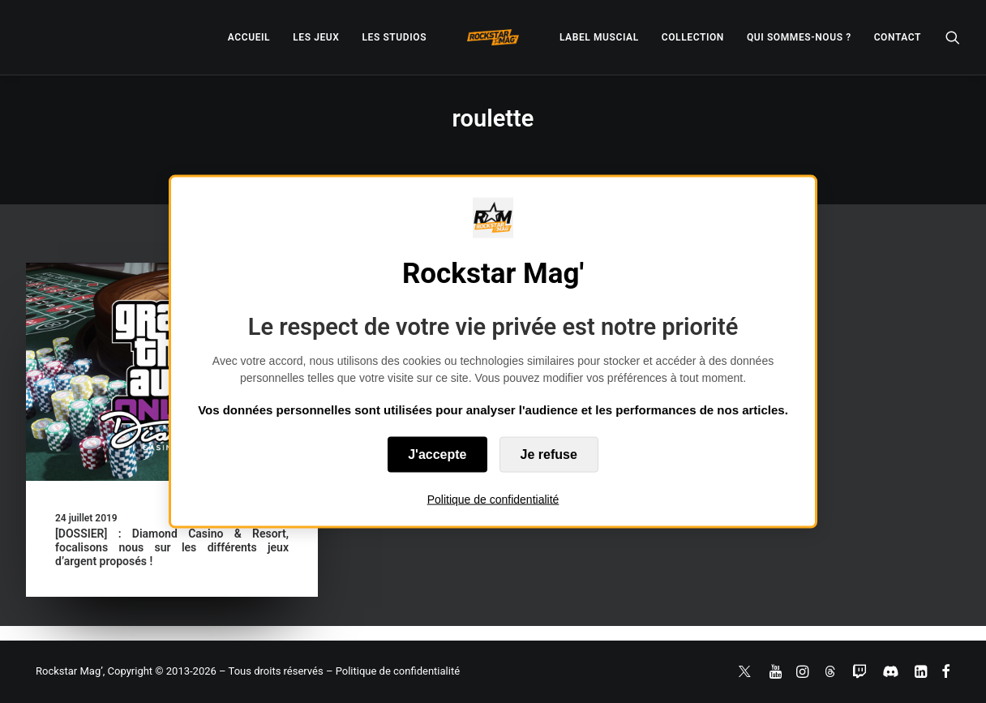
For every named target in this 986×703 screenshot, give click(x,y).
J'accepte (437, 454)
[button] (952, 37)
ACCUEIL (249, 37)
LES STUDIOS (394, 37)
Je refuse (549, 454)
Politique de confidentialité (493, 499)
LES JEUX (316, 37)
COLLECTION (693, 37)
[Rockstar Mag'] (493, 37)
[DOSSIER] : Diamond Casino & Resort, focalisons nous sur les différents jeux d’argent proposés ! (172, 547)
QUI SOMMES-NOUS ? (799, 37)
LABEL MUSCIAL (599, 37)
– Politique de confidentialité (393, 671)
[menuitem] (248, 37)
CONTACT (897, 37)
